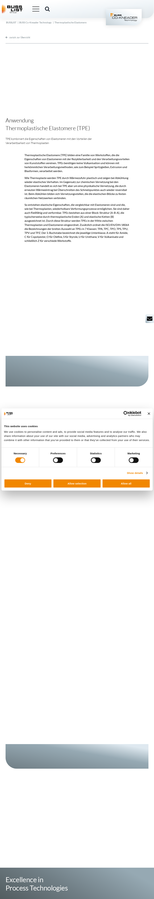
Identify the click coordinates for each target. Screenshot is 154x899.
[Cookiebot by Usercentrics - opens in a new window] (126, 413)
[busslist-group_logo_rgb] (16, 6)
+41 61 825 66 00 (50, 865)
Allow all (126, 483)
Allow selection (77, 483)
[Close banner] (149, 413)
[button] (52, 9)
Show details (135, 472)
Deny (28, 483)
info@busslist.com (46, 868)
